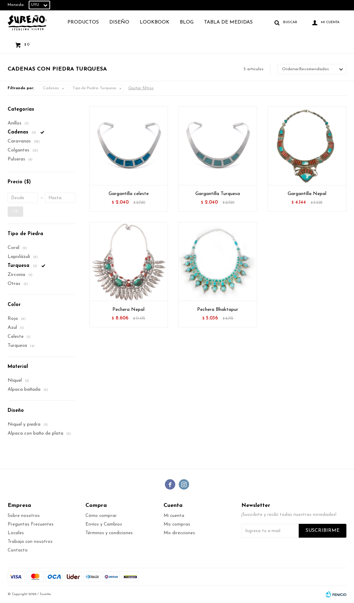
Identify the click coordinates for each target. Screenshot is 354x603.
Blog (187, 22)
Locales (16, 533)
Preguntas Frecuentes (31, 524)
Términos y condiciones (109, 533)
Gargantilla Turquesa (217, 193)
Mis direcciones (179, 533)
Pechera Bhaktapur (217, 309)
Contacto (18, 550)
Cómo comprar (101, 515)
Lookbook (154, 22)
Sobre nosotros (24, 515)
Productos (83, 22)
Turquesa (94, 88)
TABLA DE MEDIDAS (228, 22)
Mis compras (177, 524)
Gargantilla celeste (129, 193)
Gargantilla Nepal (307, 193)
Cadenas (51, 88)
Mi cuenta (174, 515)
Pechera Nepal (128, 309)
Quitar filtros (140, 88)
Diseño (119, 22)
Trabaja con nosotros (30, 541)
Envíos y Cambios (103, 524)
